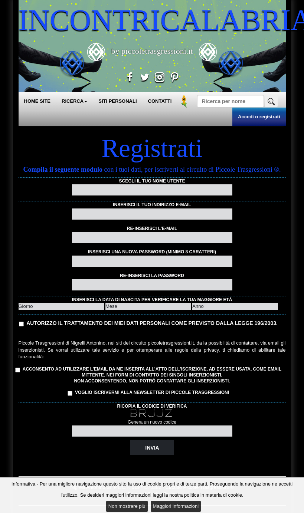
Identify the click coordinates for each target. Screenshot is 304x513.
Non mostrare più (127, 506)
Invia (152, 448)
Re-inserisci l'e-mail (152, 228)
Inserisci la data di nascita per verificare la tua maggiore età (152, 299)
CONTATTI (160, 101)
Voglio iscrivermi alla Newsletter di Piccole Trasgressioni (148, 393)
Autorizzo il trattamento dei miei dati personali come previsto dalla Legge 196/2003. (152, 323)
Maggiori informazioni (176, 506)
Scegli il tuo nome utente (152, 181)
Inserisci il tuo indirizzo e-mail (152, 204)
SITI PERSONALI (117, 101)
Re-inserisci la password (152, 275)
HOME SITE (37, 101)
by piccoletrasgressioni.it (152, 51)
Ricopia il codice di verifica (152, 406)
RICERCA (74, 101)
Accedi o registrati (259, 116)
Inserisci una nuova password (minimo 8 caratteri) (152, 251)
